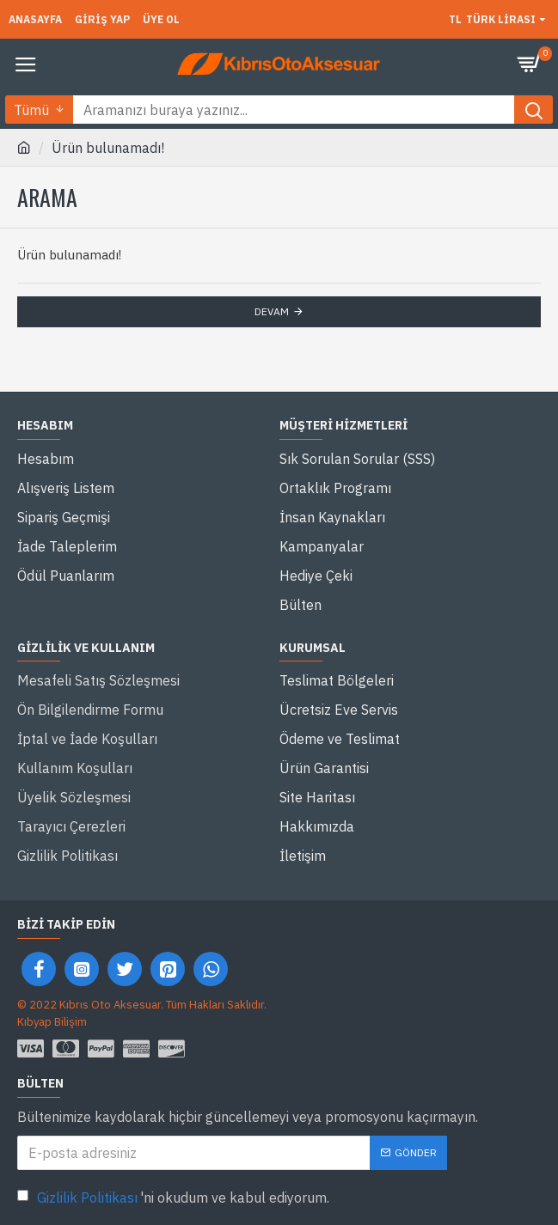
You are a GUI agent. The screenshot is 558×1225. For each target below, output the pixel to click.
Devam (271, 311)
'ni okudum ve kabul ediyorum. (173, 1197)
